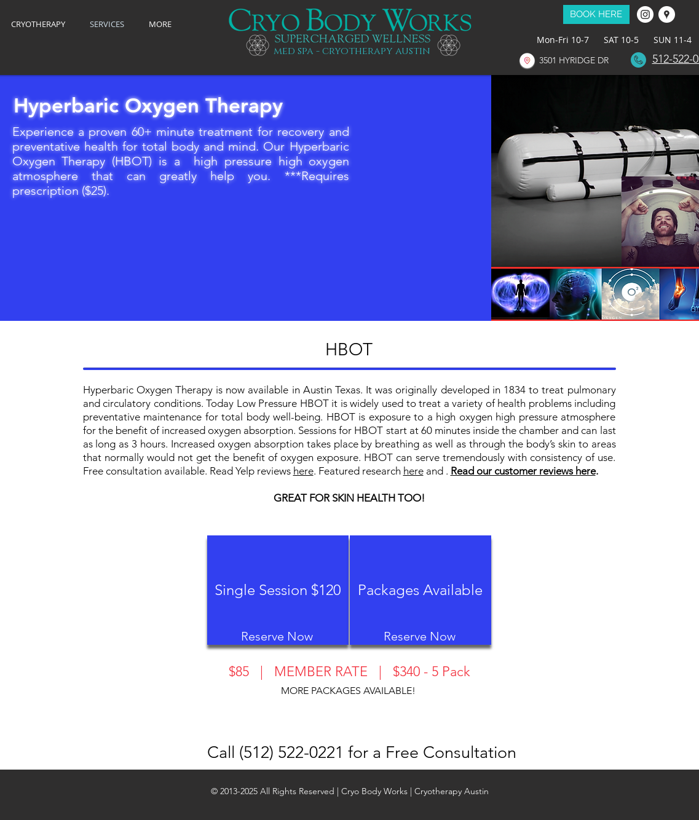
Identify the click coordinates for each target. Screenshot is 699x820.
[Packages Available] (420, 590)
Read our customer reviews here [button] (523, 471)
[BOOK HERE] (596, 14)
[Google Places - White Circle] (666, 14)
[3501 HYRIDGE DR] (574, 60)
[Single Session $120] (278, 590)
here (303, 471)
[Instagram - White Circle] (645, 14)
